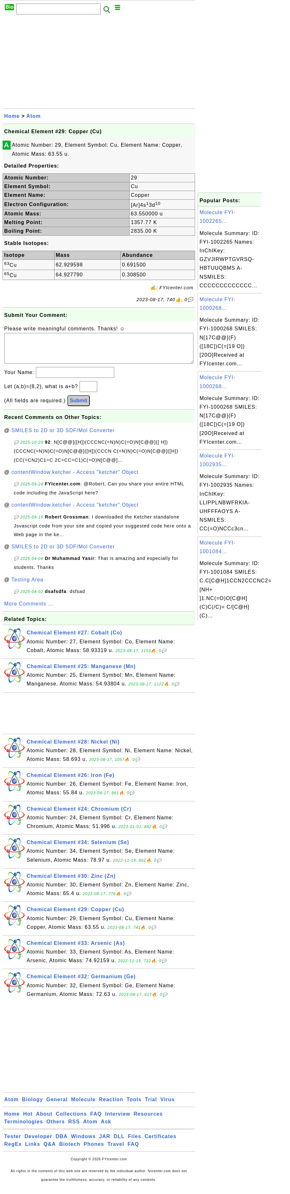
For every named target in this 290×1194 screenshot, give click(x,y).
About (44, 1120)
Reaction (111, 1106)
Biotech (70, 1150)
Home (12, 116)
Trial (151, 1106)
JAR (104, 1143)
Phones (94, 1150)
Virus (167, 1106)
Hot (28, 1120)
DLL (119, 1143)
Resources (148, 1120)
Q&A (50, 1150)
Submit (78, 407)
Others (56, 1128)
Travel (115, 1150)
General (57, 1106)
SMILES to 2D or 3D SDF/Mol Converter (63, 437)
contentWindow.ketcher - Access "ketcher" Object (75, 478)
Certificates (160, 1143)
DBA (61, 1143)
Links (32, 1150)
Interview (117, 1120)
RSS (74, 1128)
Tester (12, 1143)
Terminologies (23, 1128)
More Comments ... (28, 610)
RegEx (13, 1150)
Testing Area (27, 586)
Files (134, 1143)
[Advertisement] (99, 63)
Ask (106, 1128)
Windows (83, 1143)
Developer (38, 1143)
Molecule (83, 1106)
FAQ (96, 1120)
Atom (33, 116)
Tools (133, 1106)
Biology (32, 1106)
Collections (71, 1120)
